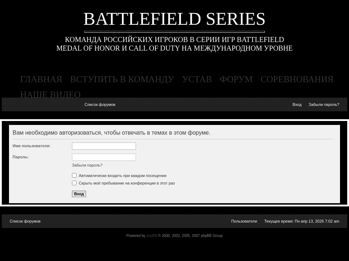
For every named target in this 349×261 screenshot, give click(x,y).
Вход (297, 104)
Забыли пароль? (324, 104)
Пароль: (21, 157)
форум (236, 79)
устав (197, 79)
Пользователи (244, 221)
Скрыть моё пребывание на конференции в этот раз (123, 183)
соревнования (297, 79)
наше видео (50, 94)
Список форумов (100, 104)
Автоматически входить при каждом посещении (119, 175)
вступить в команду (122, 79)
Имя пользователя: (32, 146)
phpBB (151, 236)
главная (41, 79)
